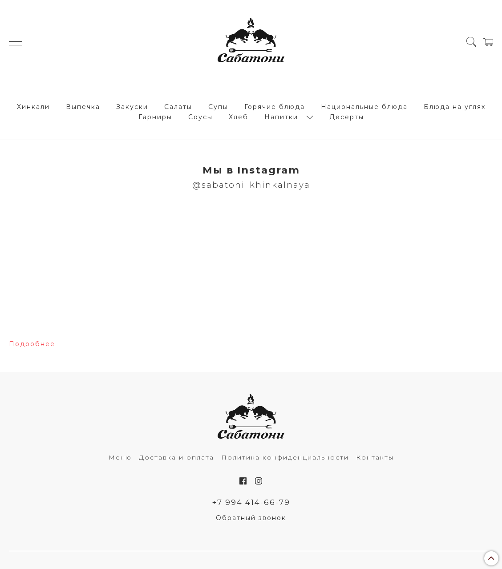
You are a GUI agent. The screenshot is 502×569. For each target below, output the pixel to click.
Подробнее (32, 344)
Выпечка (83, 107)
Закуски (132, 107)
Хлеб (238, 117)
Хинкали (33, 107)
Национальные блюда (364, 107)
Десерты (346, 117)
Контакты (375, 457)
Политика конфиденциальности (285, 457)
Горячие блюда (274, 107)
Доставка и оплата (176, 457)
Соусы (200, 117)
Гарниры (155, 117)
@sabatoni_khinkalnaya (251, 185)
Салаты (178, 107)
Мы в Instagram (251, 170)
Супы (218, 107)
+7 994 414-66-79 (251, 502)
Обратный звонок (251, 518)
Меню (120, 457)
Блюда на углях (455, 107)
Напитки (281, 117)
